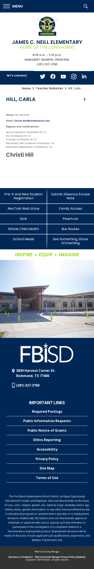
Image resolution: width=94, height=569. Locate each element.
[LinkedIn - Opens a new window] (84, 77)
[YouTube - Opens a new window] (63, 77)
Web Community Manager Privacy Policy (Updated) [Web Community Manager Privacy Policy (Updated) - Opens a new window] (60, 557)
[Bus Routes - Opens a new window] (70, 229)
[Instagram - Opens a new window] (73, 77)
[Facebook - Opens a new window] (53, 77)
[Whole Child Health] (23, 229)
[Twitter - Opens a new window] (42, 77)
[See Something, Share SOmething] (70, 241)
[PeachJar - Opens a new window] (70, 219)
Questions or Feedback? (21, 557)
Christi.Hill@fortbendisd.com (32, 120)
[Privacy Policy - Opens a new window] (47, 459)
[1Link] (23, 219)
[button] (13, 6)
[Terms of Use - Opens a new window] (47, 478)
